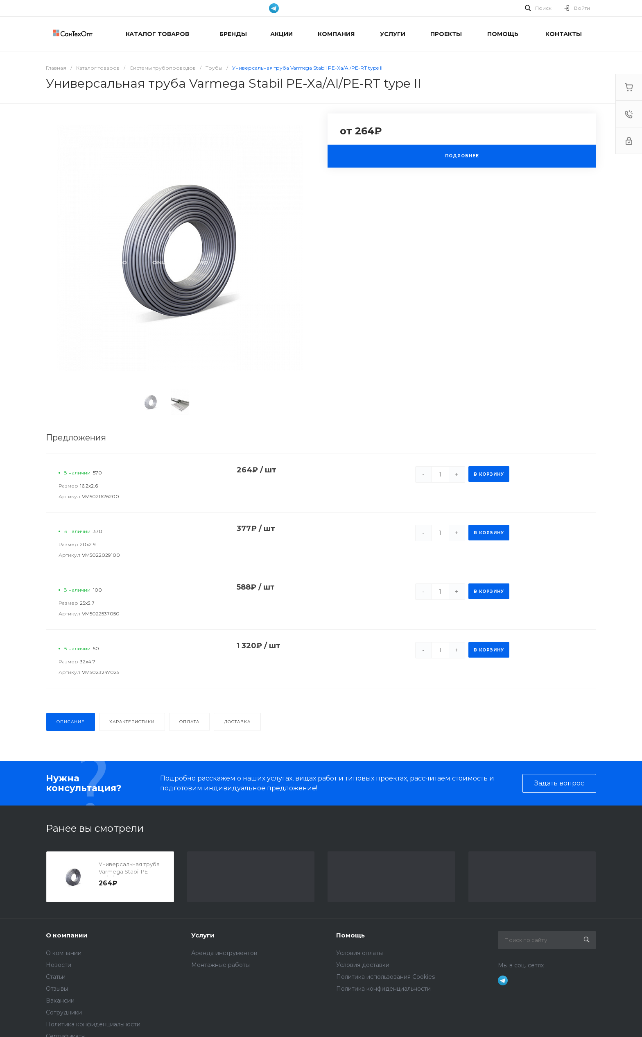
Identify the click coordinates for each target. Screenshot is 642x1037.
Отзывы (57, 988)
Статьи (56, 976)
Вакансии (60, 1000)
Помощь (350, 935)
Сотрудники (64, 1012)
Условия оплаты (359, 953)
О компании (67, 935)
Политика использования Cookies (385, 976)
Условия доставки (362, 965)
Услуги (203, 935)
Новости (58, 965)
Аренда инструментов (224, 953)
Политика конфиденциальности (93, 1024)
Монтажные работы (220, 965)
